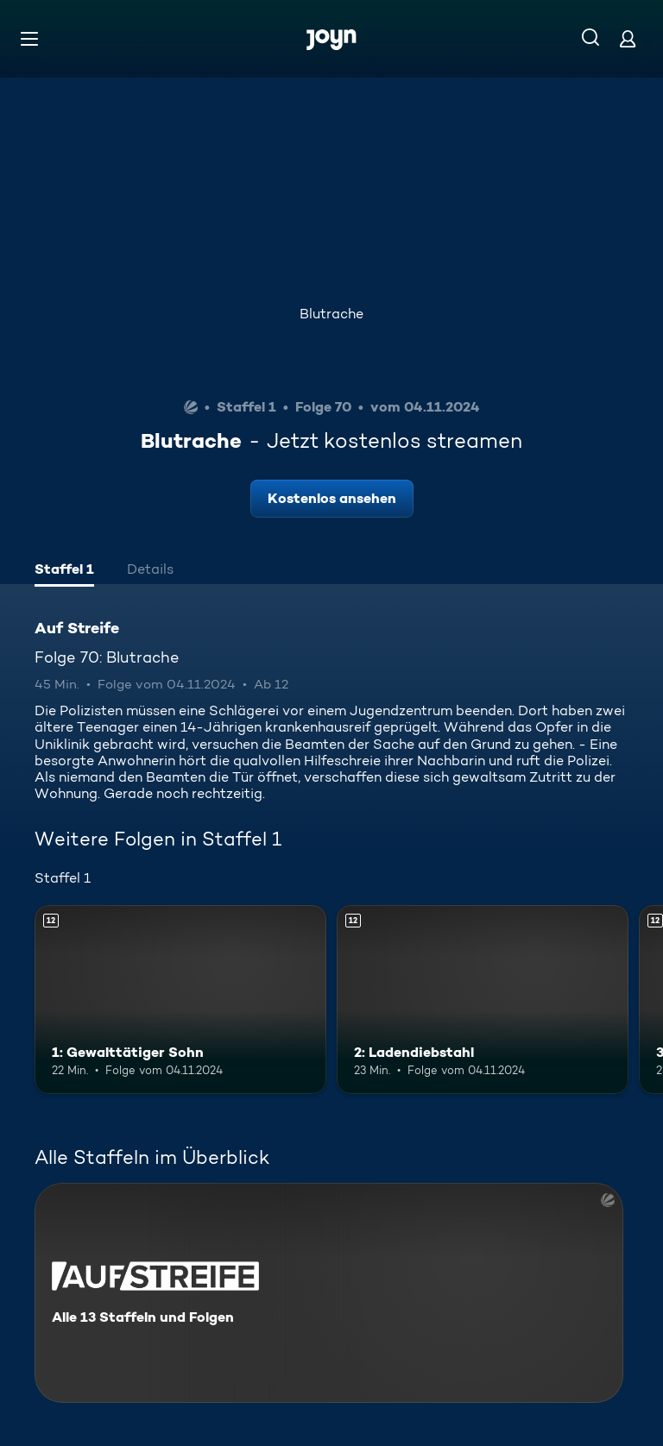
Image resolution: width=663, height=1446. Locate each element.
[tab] (64, 571)
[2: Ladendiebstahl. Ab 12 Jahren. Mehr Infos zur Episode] (482, 1000)
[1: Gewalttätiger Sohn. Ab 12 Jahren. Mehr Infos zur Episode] (180, 1000)
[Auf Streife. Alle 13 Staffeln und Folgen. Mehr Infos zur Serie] (329, 1293)
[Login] (628, 38)
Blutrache (331, 313)
